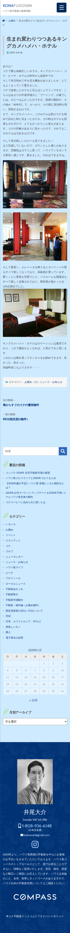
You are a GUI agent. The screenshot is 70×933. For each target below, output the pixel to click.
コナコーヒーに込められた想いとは (25, 502)
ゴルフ (9, 551)
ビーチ (9, 572)
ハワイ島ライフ (14, 567)
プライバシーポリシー (50, 916)
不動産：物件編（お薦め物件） (23, 605)
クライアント (13, 540)
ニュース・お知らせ (51, 382)
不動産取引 (12, 594)
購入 (8, 632)
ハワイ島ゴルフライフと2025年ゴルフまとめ (31, 478)
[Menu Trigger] (61, 7)
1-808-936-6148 (37, 825)
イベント (11, 535)
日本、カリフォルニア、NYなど (23, 621)
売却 (8, 616)
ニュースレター (14, 556)
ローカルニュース (16, 583)
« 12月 (33, 700)
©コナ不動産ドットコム (20, 916)
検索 (63, 451)
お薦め (28, 382)
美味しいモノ (13, 626)
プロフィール (13, 578)
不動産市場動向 (14, 599)
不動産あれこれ (14, 589)
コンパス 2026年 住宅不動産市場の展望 (28, 472)
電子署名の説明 (14, 637)
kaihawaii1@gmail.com (37, 835)
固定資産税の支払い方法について (24, 610)
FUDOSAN (17, 6)
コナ (35, 382)
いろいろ (11, 524)
